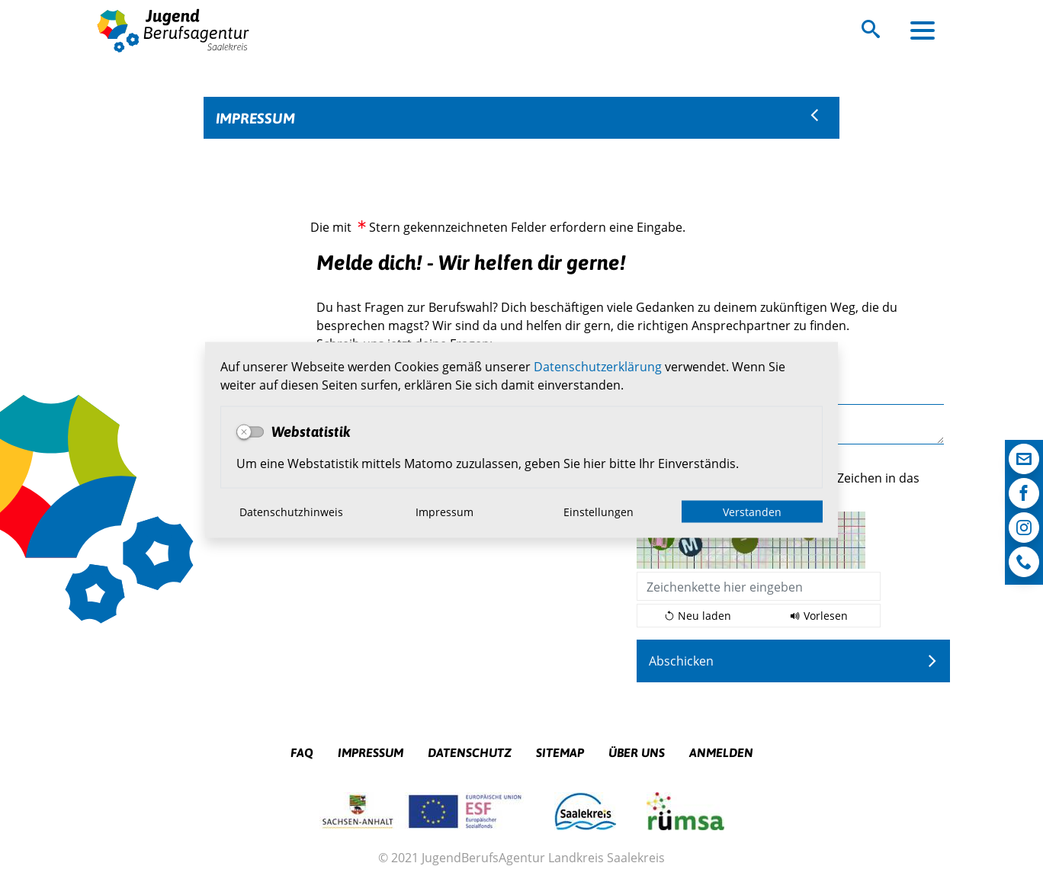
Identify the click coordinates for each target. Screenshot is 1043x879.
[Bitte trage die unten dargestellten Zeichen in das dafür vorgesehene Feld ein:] (758, 586)
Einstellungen (598, 511)
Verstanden (752, 511)
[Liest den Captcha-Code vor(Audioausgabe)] (819, 616)
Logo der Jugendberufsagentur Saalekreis (173, 30)
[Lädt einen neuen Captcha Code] (698, 616)
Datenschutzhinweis (291, 511)
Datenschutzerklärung (598, 366)
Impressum (444, 511)
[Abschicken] (794, 661)
